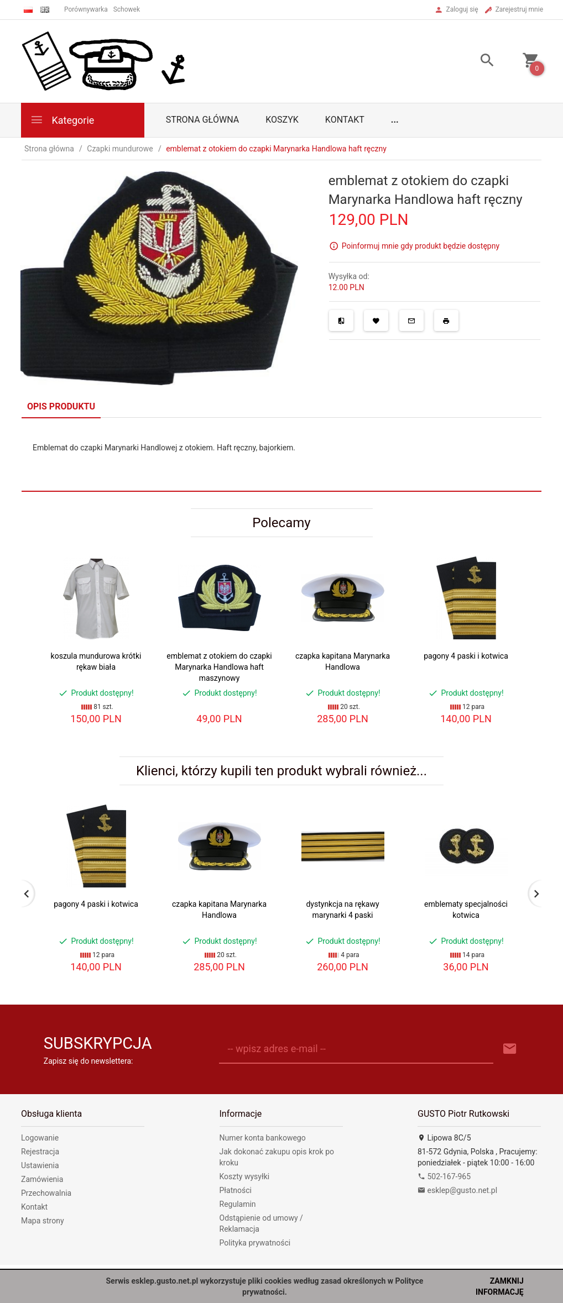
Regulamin (238, 1204)
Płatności (236, 1190)
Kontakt (344, 119)
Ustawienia (40, 1165)
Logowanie (40, 1137)
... (395, 119)
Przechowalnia (46, 1193)
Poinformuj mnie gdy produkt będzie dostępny (420, 245)
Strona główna (202, 119)
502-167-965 (444, 1176)
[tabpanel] (281, 454)
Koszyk (282, 119)
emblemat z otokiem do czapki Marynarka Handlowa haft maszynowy (219, 667)
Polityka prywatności (255, 1242)
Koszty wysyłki (245, 1176)
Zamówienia (42, 1179)
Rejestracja (40, 1151)
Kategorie (62, 120)
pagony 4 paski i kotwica (466, 656)
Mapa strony (42, 1220)
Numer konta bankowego (263, 1137)
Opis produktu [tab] (61, 406)
